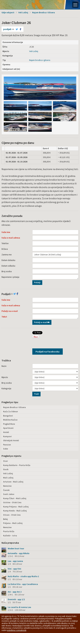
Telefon (5, 243)
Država (5, 249)
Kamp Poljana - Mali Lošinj (16, 506)
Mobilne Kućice (10, 419)
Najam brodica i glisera (39, 60)
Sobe (5, 448)
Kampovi (7, 436)
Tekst (4, 316)
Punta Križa (8, 531)
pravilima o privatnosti (16, 630)
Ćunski (6, 490)
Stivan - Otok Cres (12, 514)
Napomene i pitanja (10, 277)
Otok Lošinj (13, 5)
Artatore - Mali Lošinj (13, 481)
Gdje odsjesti (8, 12)
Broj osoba (7, 271)
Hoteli (6, 432)
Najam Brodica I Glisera (43, 12)
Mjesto (5, 377)
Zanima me (7, 254)
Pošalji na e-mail (10, 311)
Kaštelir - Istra (10, 535)
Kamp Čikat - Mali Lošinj (14, 498)
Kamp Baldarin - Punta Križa (16, 465)
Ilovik (5, 469)
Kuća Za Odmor (10, 411)
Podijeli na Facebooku (47, 351)
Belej (5, 519)
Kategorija (6, 388)
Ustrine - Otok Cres (12, 502)
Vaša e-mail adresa (11, 237)
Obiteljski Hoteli (11, 440)
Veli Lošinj (23, 12)
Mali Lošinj (8, 477)
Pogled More (9, 424)
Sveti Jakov (8, 494)
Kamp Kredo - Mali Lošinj (15, 510)
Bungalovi (8, 415)
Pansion (7, 444)
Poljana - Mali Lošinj (13, 523)
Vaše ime (6, 232)
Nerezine (7, 485)
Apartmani (8, 428)
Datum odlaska (8, 265)
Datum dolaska (8, 260)
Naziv (4, 366)
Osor (5, 461)
